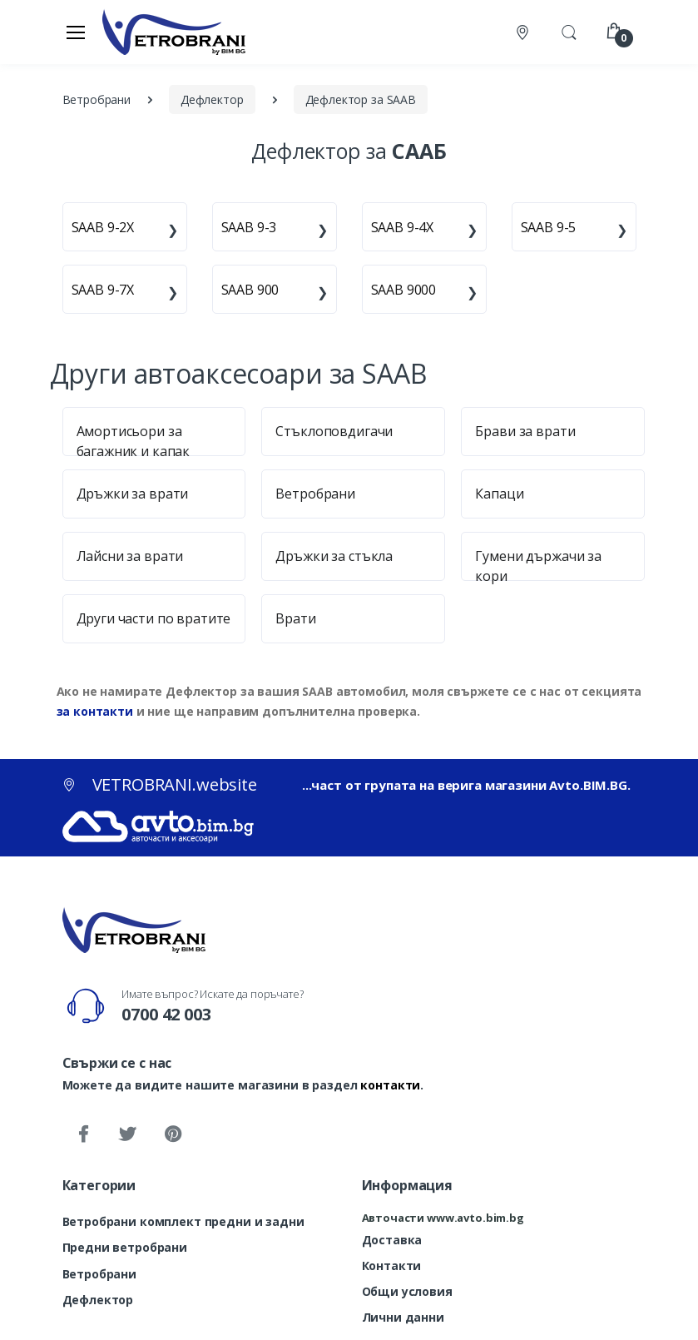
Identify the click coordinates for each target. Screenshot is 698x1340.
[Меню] (75, 31)
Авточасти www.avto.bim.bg (443, 1217)
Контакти (392, 1265)
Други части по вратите (154, 618)
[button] (569, 30)
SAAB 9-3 (249, 227)
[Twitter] (127, 1134)
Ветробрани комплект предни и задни (183, 1221)
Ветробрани (315, 493)
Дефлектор (98, 1300)
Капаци (499, 493)
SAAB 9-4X (402, 227)
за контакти (95, 711)
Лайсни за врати (130, 556)
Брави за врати (525, 431)
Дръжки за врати (133, 493)
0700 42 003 (165, 1014)
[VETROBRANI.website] (174, 31)
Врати (295, 618)
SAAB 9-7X (103, 289)
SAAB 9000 (404, 289)
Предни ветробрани (125, 1247)
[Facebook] (83, 1134)
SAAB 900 (250, 289)
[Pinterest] (172, 1134)
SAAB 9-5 (549, 227)
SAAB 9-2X (103, 227)
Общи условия (407, 1291)
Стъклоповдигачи (334, 431)
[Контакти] (524, 32)
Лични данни (403, 1317)
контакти (390, 1085)
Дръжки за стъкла (334, 556)
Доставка (392, 1240)
